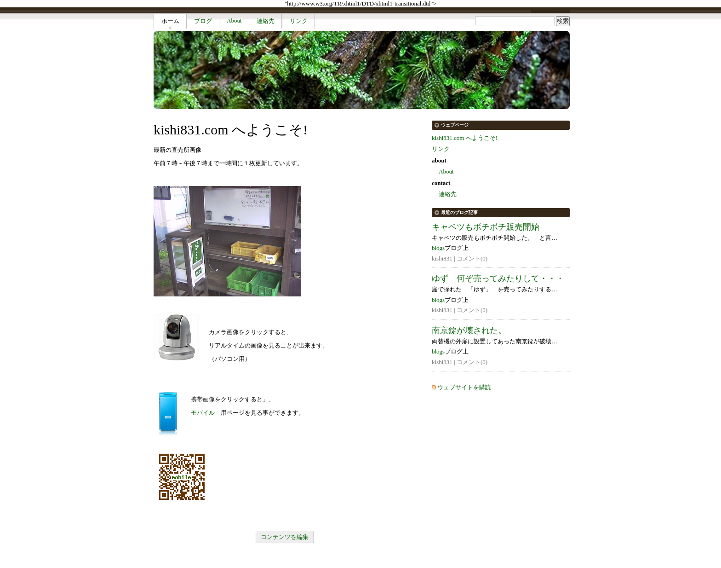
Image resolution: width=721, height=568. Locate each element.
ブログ (203, 20)
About (234, 20)
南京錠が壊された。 (469, 330)
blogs (438, 247)
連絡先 (266, 20)
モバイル (203, 412)
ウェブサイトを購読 (464, 387)
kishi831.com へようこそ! (465, 137)
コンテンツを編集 (285, 536)
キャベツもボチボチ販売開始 (485, 227)
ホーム (170, 20)
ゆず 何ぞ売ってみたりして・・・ (498, 278)
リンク (299, 20)
